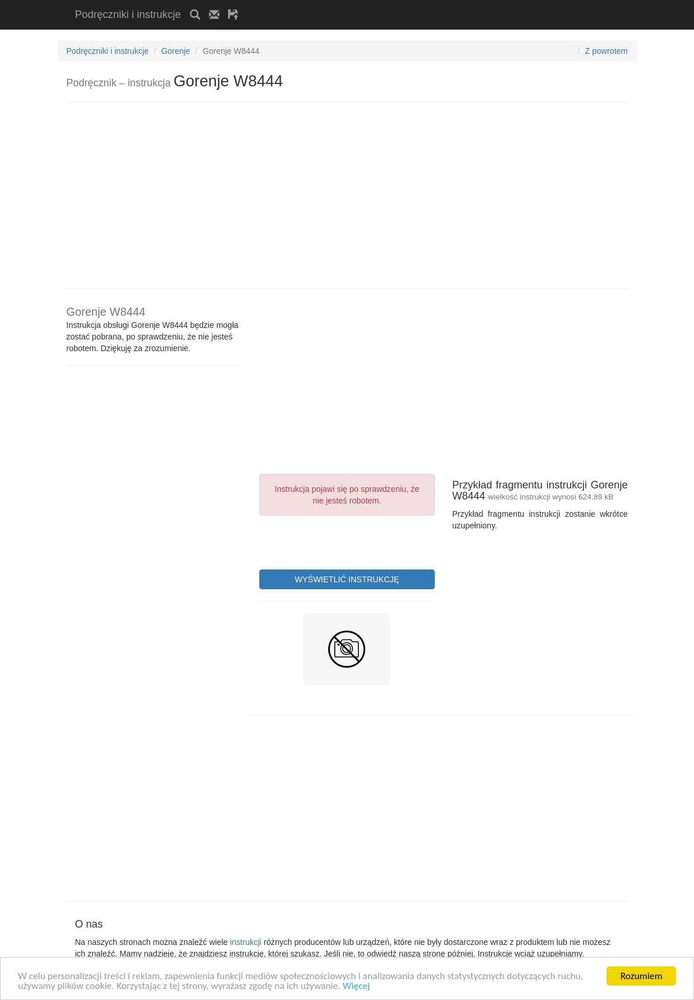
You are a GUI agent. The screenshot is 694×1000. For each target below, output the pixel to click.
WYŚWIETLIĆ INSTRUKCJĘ (347, 579)
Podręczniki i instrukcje (128, 14)
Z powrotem (606, 51)
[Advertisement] (382, 4)
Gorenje (175, 51)
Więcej (356, 986)
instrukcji (245, 942)
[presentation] (347, 541)
